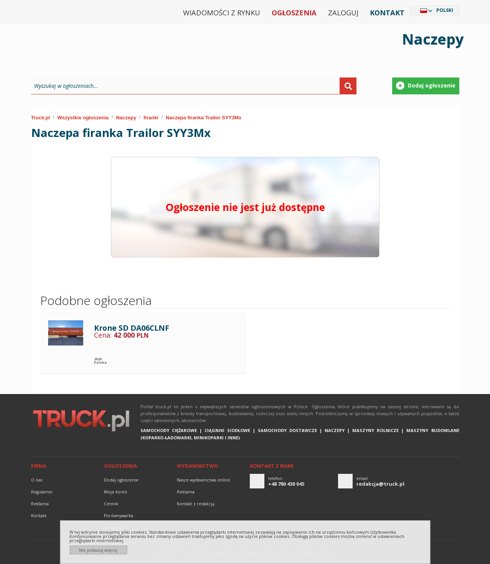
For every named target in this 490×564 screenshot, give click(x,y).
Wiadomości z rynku (221, 12)
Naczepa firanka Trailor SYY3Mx (203, 117)
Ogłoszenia (294, 12)
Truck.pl (40, 117)
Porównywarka (118, 515)
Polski (444, 10)
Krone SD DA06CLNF (131, 328)
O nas (36, 480)
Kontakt (387, 12)
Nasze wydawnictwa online (203, 480)
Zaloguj (343, 12)
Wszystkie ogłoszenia (83, 117)
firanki (151, 117)
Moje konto (115, 492)
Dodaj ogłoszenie (121, 480)
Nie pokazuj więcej (98, 550)
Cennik (111, 503)
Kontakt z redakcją (195, 503)
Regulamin (42, 492)
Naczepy (126, 117)
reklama (40, 503)
